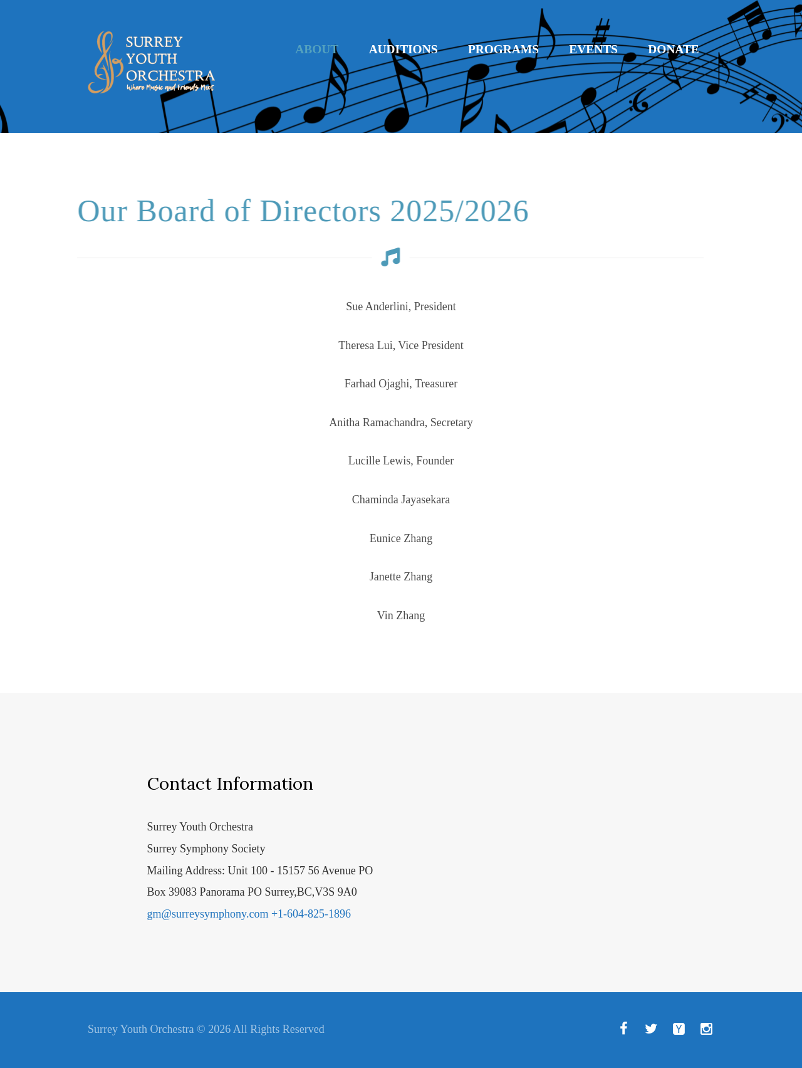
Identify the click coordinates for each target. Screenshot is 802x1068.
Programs (503, 49)
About (316, 49)
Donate (673, 49)
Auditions (403, 49)
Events (593, 49)
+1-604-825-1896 (311, 914)
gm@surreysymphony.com (208, 914)
